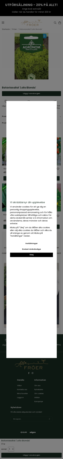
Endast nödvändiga (31, 249)
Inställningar (31, 243)
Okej (31, 254)
